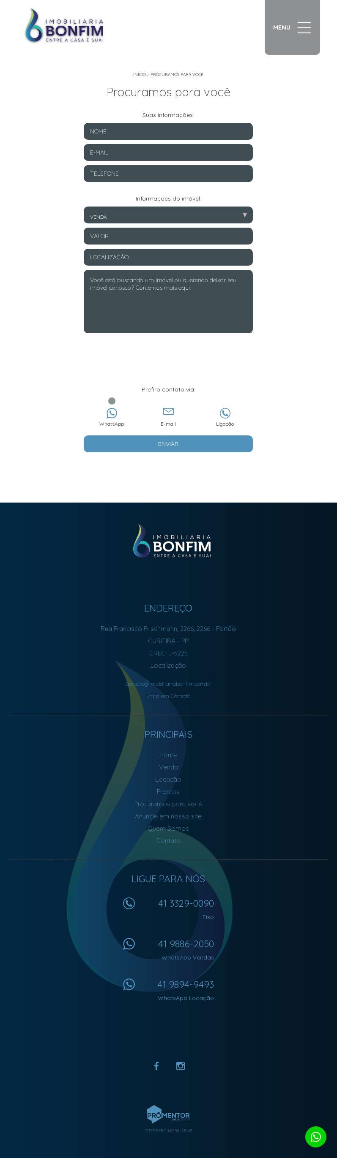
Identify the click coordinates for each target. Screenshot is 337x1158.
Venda (168, 767)
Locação (168, 779)
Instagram (180, 1065)
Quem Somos (168, 828)
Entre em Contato (168, 696)
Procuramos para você (177, 74)
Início (139, 74)
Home (168, 755)
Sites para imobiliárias (168, 1130)
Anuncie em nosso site (168, 816)
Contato (168, 841)
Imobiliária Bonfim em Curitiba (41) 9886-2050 (168, 541)
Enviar (168, 444)
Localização (168, 665)
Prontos (168, 792)
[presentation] (168, 364)
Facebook (156, 1065)
